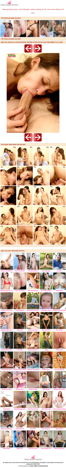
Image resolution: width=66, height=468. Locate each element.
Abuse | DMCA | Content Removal (39, 466)
